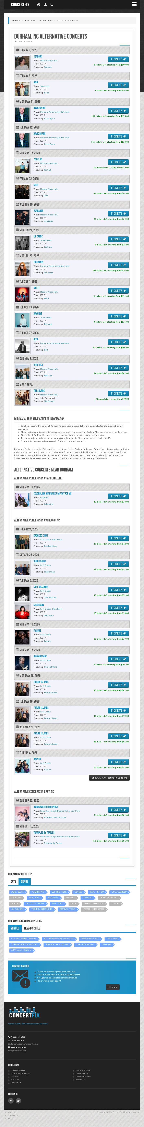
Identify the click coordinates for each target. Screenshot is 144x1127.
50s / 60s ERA (17, 909)
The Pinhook (112, 938)
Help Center (81, 1079)
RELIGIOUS (16, 897)
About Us (12, 1112)
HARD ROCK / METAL (35, 903)
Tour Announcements (20, 1073)
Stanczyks (106, 944)
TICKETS (118, 59)
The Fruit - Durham (85, 944)
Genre (24, 882)
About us (15, 1079)
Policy (10, 1118)
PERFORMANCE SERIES (93, 909)
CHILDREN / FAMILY (109, 897)
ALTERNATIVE (38, 892)
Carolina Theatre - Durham (23, 938)
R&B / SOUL (34, 897)
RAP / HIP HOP (97, 892)
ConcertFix (20, 5)
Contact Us (16, 1082)
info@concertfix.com (17, 1050)
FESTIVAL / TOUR (67, 909)
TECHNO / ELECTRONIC (42, 909)
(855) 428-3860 (19, 1037)
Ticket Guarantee (83, 1076)
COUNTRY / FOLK (59, 892)
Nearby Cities (32, 928)
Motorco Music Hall (90, 938)
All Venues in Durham (21, 950)
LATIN (73, 903)
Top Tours (15, 1076)
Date (13, 882)
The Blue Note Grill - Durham (24, 944)
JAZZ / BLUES (17, 892)
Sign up (113, 986)
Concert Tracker (18, 1070)
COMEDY (78, 892)
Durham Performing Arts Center (58, 938)
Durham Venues (25, 41)
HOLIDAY (115, 903)
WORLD (14, 903)
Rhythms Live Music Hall (57, 944)
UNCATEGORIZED (119, 892)
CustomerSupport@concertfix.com (23, 1044)
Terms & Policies (83, 1070)
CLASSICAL (87, 897)
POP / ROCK (57, 903)
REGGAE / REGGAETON (94, 903)
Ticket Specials (82, 1073)
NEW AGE (70, 897)
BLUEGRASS (53, 897)
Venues (15, 928)
